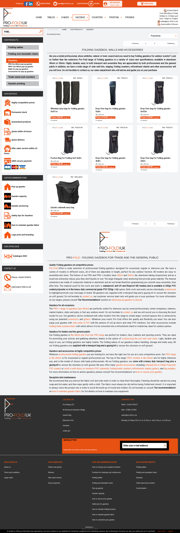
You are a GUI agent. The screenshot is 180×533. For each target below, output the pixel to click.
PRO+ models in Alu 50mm (140, 358)
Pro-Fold (53, 268)
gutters (87, 319)
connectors (73, 319)
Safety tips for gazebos (100, 504)
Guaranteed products (17, 122)
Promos (129, 17)
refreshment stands (141, 368)
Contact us (10, 268)
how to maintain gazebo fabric (66, 391)
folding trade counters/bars (62, 326)
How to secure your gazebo (102, 499)
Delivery (51, 472)
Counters (97, 17)
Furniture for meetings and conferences (106, 472)
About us (7, 467)
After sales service (55, 478)
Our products (11, 40)
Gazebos (80, 17)
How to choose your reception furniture (106, 467)
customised (170, 289)
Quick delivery (14, 140)
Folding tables (97, 478)
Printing (114, 17)
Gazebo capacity (15, 196)
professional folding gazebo (72, 354)
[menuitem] (39, 17)
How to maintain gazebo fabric (21, 225)
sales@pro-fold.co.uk (63, 4)
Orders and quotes (55, 467)
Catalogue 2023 (15, 256)
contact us (87, 296)
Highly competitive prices (19, 102)
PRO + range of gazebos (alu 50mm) (71, 308)
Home (39, 17)
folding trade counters (120, 368)
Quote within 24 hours (168, 24)
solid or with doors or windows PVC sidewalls (86, 368)
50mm (131, 275)
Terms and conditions (12, 472)
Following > (171, 43)
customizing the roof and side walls (139, 338)
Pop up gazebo (14, 187)
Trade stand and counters (145, 483)
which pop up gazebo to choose (127, 300)
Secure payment (54, 483)
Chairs (65, 17)
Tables (51, 17)
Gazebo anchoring (16, 206)
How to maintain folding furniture (104, 509)
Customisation (141, 488)
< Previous (134, 43)
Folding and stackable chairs (102, 483)
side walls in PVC (81, 323)
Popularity (156, 36)
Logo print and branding (19, 235)
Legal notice (8, 478)
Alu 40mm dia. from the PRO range (87, 335)
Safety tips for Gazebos (18, 215)
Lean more (161, 531)
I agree (170, 531)
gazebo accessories (125, 365)
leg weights (170, 368)
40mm (120, 275)
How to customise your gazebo (103, 520)
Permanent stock (15, 112)
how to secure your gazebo (149, 372)
